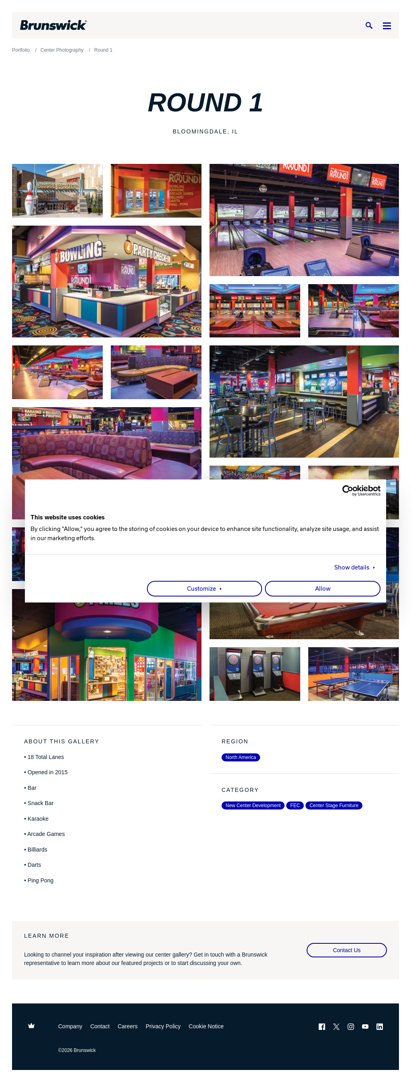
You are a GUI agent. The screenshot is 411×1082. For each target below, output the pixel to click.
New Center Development (253, 805)
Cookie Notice (206, 1026)
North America (241, 757)
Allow (323, 589)
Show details (351, 568)
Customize (201, 589)
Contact (100, 1026)
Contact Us (346, 950)
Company (70, 1026)
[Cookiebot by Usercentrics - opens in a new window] (345, 490)
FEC (295, 805)
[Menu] (387, 25)
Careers (128, 1026)
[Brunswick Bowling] (53, 25)
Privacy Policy (163, 1026)
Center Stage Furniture (333, 805)
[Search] (369, 25)
